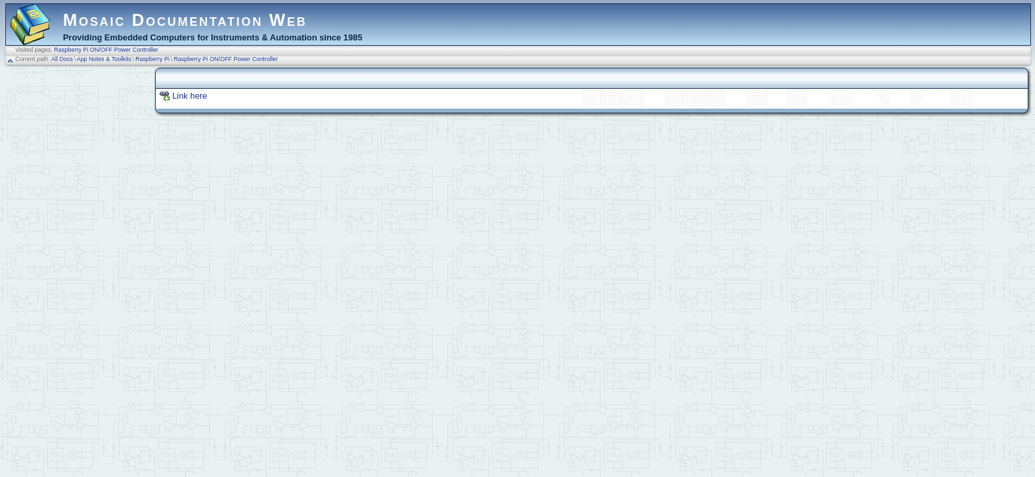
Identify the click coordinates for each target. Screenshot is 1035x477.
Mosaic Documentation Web (185, 20)
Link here (189, 96)
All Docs (62, 59)
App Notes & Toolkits (104, 59)
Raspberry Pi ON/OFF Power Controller (106, 49)
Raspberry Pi (152, 59)
